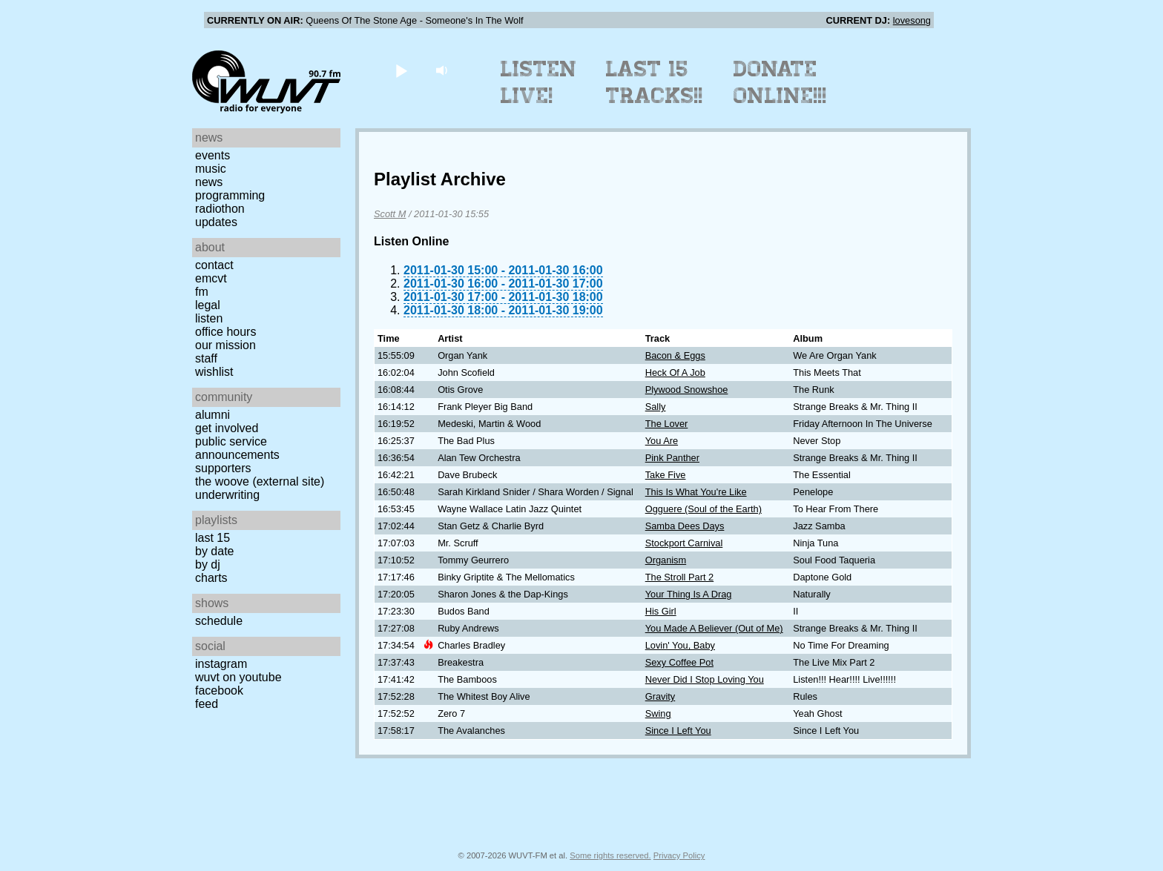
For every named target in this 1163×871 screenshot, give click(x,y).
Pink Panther (672, 457)
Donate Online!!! (780, 82)
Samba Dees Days (685, 525)
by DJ (207, 564)
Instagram (221, 664)
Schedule (219, 621)
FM (201, 291)
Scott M (390, 213)
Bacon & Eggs (675, 355)
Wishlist (214, 371)
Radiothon (220, 208)
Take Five (665, 474)
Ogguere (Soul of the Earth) (703, 508)
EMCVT (211, 278)
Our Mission (225, 345)
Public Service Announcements (237, 448)
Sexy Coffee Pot (679, 662)
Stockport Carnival (684, 543)
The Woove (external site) (259, 481)
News (209, 182)
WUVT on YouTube (238, 677)
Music (210, 168)
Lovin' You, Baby (680, 645)
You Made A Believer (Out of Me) (714, 628)
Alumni (212, 414)
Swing (658, 713)
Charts (211, 578)
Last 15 (212, 537)
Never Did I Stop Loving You (704, 679)
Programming (230, 195)
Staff (206, 358)
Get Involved (226, 428)
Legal (207, 305)
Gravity (660, 696)
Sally (655, 406)
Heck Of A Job (675, 372)
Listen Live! (539, 82)
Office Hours (225, 331)
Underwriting (227, 495)
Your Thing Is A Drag (688, 594)
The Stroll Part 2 (679, 577)
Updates (216, 222)
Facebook (219, 690)
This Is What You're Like (696, 491)
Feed (206, 704)
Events (212, 155)
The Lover (666, 423)
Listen (209, 318)
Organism (665, 560)
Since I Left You (678, 730)
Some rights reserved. (610, 855)
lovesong (912, 20)
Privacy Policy (679, 855)
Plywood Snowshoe (686, 389)
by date (214, 551)
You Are (661, 440)
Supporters (223, 468)
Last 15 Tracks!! (654, 82)
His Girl (660, 611)
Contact (214, 265)
